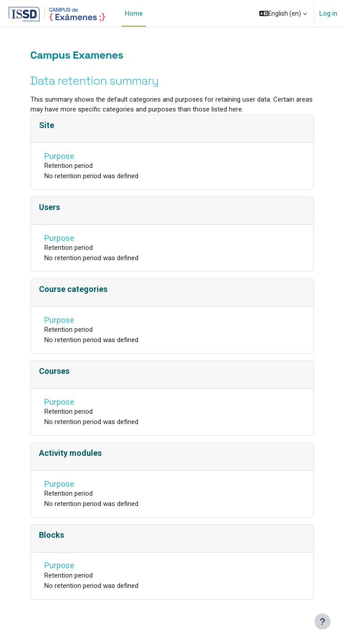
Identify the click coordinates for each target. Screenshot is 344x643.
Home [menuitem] (134, 13)
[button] (283, 13)
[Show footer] (322, 621)
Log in (328, 13)
